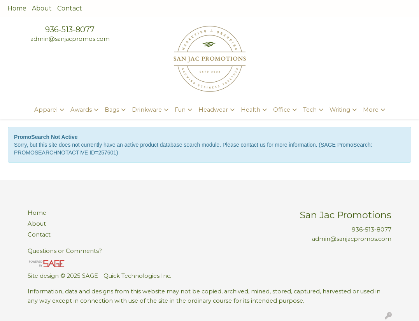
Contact (69, 8)
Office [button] (281, 109)
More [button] (371, 109)
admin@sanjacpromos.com (70, 38)
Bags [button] (112, 109)
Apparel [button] (46, 109)
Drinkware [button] (147, 109)
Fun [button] (180, 109)
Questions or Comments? (65, 250)
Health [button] (250, 109)
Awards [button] (81, 109)
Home (16, 8)
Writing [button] (340, 109)
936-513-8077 (70, 29)
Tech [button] (310, 109)
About (42, 8)
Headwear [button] (213, 109)
